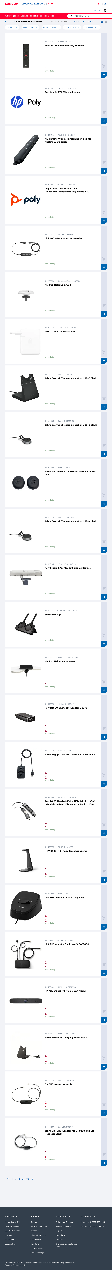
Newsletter (35, 1244)
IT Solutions (36, 16)
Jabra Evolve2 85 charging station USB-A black (71, 521)
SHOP (51, 4)
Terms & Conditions (39, 1226)
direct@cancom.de (96, 1226)
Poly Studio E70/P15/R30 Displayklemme (68, 568)
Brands (24, 16)
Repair (59, 1231)
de (105, 4)
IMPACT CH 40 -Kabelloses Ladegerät (66, 851)
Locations (9, 1235)
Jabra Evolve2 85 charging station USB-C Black (71, 425)
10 (27, 1178)
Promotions (49, 16)
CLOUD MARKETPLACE (33, 4)
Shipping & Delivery (64, 1222)
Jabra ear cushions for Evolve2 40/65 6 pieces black (70, 473)
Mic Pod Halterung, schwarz (60, 661)
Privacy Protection (38, 1235)
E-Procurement (37, 1248)
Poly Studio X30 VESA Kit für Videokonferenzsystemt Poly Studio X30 (67, 190)
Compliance (36, 1239)
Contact (34, 1222)
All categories (12, 16)
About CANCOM (12, 1222)
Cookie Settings (37, 1253)
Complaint (60, 1235)
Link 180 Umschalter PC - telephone (64, 897)
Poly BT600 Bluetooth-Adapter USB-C (66, 707)
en (99, 4)
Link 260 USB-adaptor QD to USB (63, 238)
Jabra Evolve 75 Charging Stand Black (66, 1037)
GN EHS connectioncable (58, 1084)
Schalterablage (53, 614)
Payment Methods (64, 1226)
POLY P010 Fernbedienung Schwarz (64, 45)
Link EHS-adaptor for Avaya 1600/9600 (67, 944)
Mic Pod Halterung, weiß (58, 284)
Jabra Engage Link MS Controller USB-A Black (70, 754)
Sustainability (10, 1244)
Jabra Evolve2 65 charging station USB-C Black (71, 378)
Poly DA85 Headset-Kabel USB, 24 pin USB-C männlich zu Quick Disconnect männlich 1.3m (70, 803)
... (11, 22)
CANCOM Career (12, 1231)
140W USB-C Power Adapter (60, 331)
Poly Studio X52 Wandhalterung (62, 92)
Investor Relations (12, 1226)
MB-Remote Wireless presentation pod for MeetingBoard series (68, 140)
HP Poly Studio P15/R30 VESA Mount (65, 990)
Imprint (34, 1231)
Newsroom (9, 1239)
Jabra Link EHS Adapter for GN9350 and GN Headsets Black (69, 1132)
